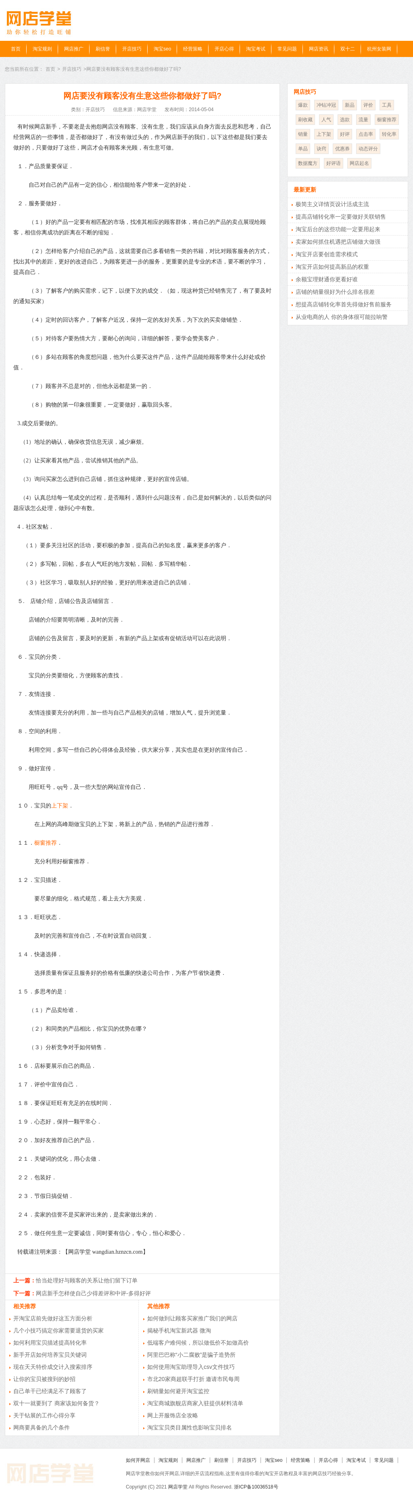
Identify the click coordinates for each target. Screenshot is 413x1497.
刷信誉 (103, 49)
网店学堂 (178, 1487)
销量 (303, 134)
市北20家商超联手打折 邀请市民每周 (193, 1379)
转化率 (389, 134)
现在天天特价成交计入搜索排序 (52, 1367)
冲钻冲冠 (326, 105)
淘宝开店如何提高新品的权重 (332, 267)
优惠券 (342, 149)
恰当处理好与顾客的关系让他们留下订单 (87, 1280)
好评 (345, 134)
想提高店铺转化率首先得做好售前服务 (344, 304)
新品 (350, 105)
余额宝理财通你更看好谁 (327, 279)
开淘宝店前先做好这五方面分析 (52, 1318)
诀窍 (321, 149)
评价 (368, 105)
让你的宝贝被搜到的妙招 (44, 1379)
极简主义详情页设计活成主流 (332, 204)
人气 (326, 119)
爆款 (303, 105)
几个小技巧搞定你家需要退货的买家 (58, 1330)
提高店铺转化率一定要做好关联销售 (341, 216)
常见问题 (287, 49)
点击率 (366, 134)
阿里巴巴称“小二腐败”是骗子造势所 (191, 1355)
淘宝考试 (255, 49)
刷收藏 (305, 119)
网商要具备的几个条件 (41, 1427)
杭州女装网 (379, 49)
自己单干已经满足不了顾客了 (50, 1391)
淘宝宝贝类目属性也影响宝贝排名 (189, 1427)
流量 (363, 119)
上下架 (59, 806)
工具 (387, 105)
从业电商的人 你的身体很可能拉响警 (342, 317)
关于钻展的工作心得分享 (44, 1415)
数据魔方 (307, 163)
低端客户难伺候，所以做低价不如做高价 (198, 1342)
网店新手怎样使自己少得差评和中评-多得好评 (93, 1293)
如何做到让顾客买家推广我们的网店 (192, 1318)
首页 (16, 49)
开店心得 (224, 49)
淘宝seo (162, 49)
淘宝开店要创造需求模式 (327, 254)
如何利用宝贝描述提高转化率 (50, 1342)
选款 (345, 119)
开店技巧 (132, 49)
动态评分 (368, 149)
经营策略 (192, 49)
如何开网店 (138, 1460)
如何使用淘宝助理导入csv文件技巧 (191, 1367)
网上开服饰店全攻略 (172, 1415)
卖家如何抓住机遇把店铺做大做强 (338, 241)
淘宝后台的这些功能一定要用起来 (338, 229)
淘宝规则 (42, 49)
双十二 (347, 49)
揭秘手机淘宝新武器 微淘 (179, 1330)
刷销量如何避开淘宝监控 (178, 1391)
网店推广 (73, 49)
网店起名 (359, 163)
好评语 (333, 163)
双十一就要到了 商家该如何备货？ (56, 1403)
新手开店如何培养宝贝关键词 (50, 1355)
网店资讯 (318, 49)
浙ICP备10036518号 (256, 1487)
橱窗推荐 (45, 843)
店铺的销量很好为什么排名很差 (335, 292)
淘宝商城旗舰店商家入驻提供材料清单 (195, 1403)
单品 (303, 149)
